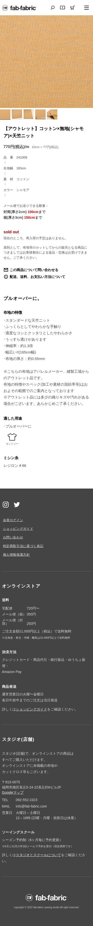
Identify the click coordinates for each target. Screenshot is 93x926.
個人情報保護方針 (16, 554)
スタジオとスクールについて (38, 855)
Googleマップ (13, 792)
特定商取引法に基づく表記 (23, 546)
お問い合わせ (13, 537)
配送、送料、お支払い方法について (37, 277)
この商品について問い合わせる (34, 270)
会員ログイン (13, 520)
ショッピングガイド (18, 529)
